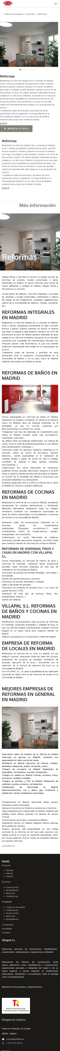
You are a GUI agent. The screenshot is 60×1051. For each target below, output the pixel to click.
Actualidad (7, 928)
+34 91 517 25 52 (14, 1043)
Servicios (30, 14)
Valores (9, 873)
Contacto (6, 932)
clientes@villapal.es (15, 1039)
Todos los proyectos (15, 907)
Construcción (12, 887)
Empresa (6, 865)
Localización (8, 924)
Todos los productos (13, 14)
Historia (9, 876)
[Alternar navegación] (55, 3)
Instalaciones (12, 896)
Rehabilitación (12, 890)
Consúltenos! (8, 846)
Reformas (10, 893)
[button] (55, 44)
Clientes (9, 870)
